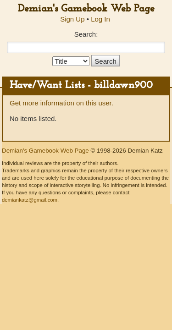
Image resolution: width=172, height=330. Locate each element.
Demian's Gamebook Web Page (86, 9)
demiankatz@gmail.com (29, 200)
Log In (100, 19)
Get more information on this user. (61, 103)
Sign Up (72, 19)
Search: (86, 34)
